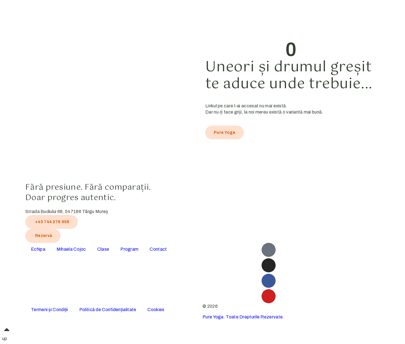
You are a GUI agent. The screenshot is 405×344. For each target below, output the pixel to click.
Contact (158, 249)
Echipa (38, 249)
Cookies (155, 309)
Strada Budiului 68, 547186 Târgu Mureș (66, 211)
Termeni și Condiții (49, 309)
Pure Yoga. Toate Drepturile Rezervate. (243, 316)
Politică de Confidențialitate (107, 309)
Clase (103, 249)
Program (129, 249)
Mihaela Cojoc (71, 249)
